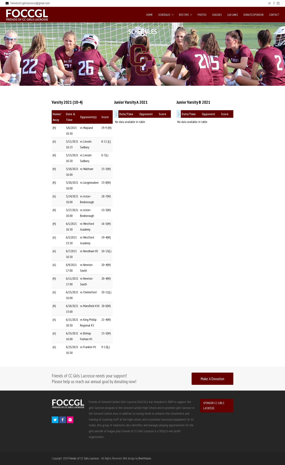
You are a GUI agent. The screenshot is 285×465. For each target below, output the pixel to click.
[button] (63, 117)
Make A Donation (212, 378)
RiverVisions (145, 458)
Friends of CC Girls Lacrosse (84, 458)
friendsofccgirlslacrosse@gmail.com (30, 3)
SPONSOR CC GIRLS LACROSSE (213, 405)
